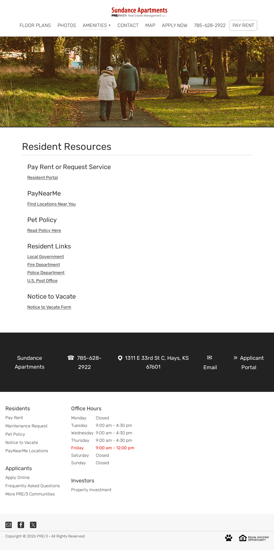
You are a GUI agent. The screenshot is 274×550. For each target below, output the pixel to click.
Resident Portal (42, 177)
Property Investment (91, 489)
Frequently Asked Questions (32, 485)
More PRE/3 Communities (30, 494)
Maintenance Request (26, 425)
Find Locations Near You (51, 203)
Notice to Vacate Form (49, 307)
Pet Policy (15, 434)
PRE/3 (42, 536)
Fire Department (43, 264)
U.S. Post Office (42, 280)
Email (210, 367)
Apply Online (17, 477)
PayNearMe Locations (26, 450)
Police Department (45, 272)
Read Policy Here (44, 230)
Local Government (45, 256)
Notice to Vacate (21, 442)
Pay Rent (14, 417)
